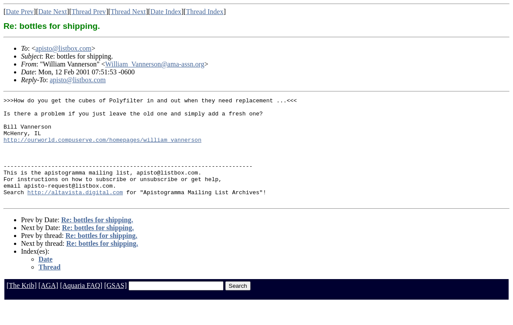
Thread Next (128, 11)
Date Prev (20, 11)
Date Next (52, 11)
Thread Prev (88, 11)
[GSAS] (115, 306)
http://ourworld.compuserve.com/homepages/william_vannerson (102, 149)
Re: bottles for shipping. (97, 241)
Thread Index (204, 11)
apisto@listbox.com (63, 48)
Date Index (165, 11)
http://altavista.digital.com (75, 212)
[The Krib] (22, 306)
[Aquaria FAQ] (81, 306)
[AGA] (48, 306)
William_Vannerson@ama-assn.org (155, 64)
